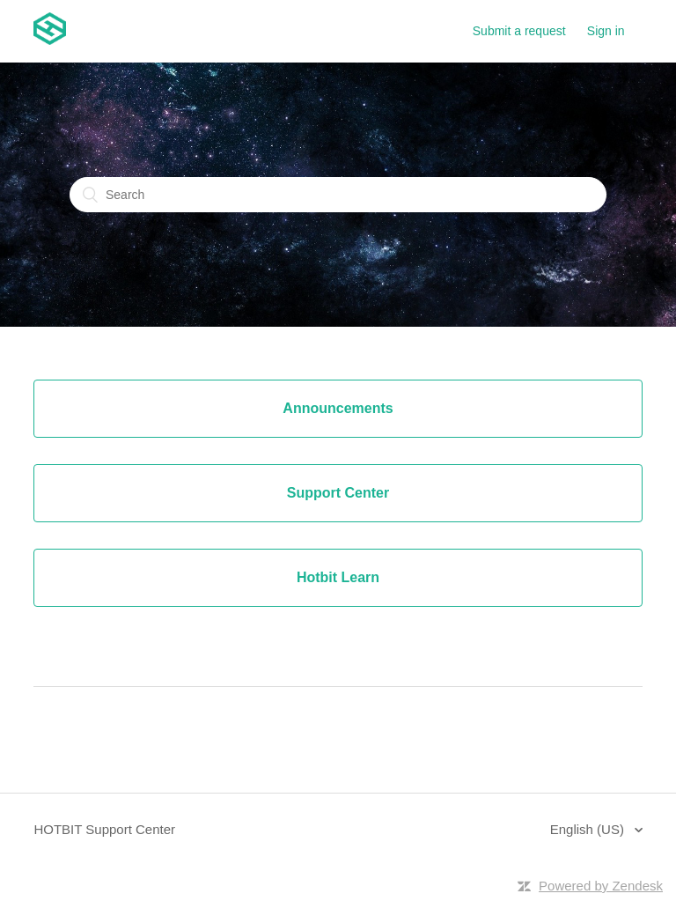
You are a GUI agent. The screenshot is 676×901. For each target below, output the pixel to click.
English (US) (589, 829)
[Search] (338, 194)
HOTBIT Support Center (104, 829)
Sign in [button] (606, 31)
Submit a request (519, 31)
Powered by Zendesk (601, 885)
